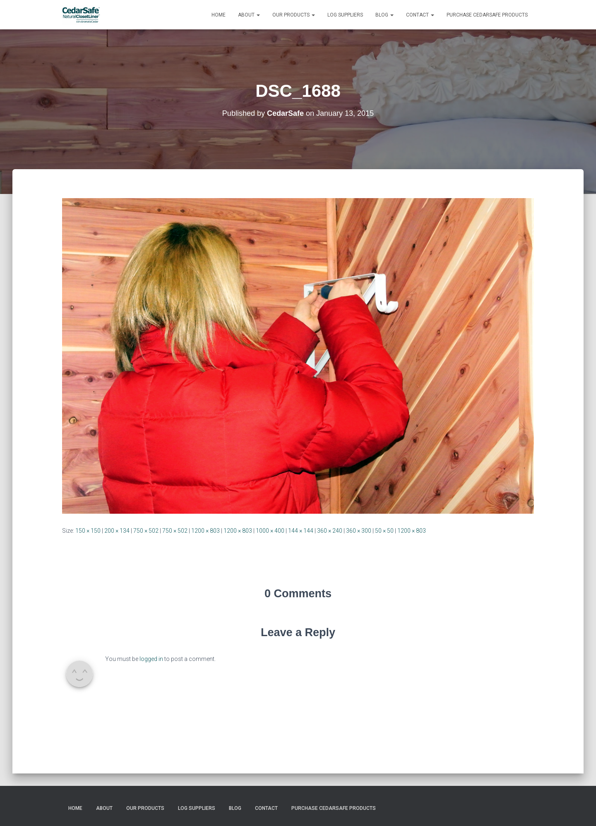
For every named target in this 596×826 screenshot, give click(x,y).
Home (218, 15)
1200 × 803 (205, 530)
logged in (151, 659)
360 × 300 (358, 530)
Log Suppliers (345, 15)
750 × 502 (146, 530)
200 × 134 (117, 530)
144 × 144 (300, 530)
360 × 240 (329, 530)
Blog (384, 15)
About (249, 15)
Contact (420, 15)
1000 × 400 (270, 530)
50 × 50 (384, 530)
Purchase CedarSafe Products (487, 15)
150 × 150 (88, 530)
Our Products (293, 15)
